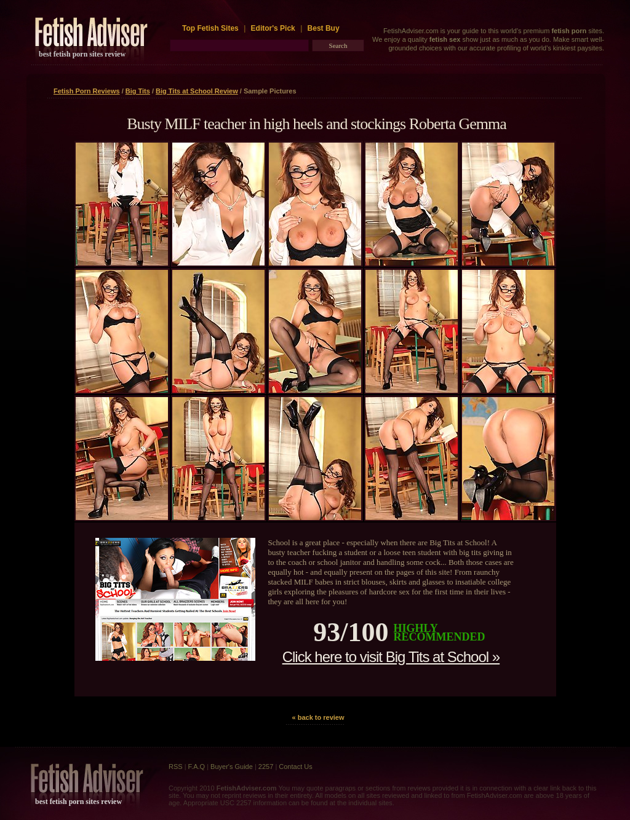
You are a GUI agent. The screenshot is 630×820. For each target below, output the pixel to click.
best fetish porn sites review (82, 54)
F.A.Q (196, 766)
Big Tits (138, 91)
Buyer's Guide (231, 766)
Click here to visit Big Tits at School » (391, 657)
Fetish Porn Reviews (87, 91)
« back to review (318, 717)
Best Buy (324, 28)
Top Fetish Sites (211, 28)
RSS (176, 766)
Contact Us (295, 766)
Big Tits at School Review (197, 91)
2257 (265, 766)
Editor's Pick (273, 28)
